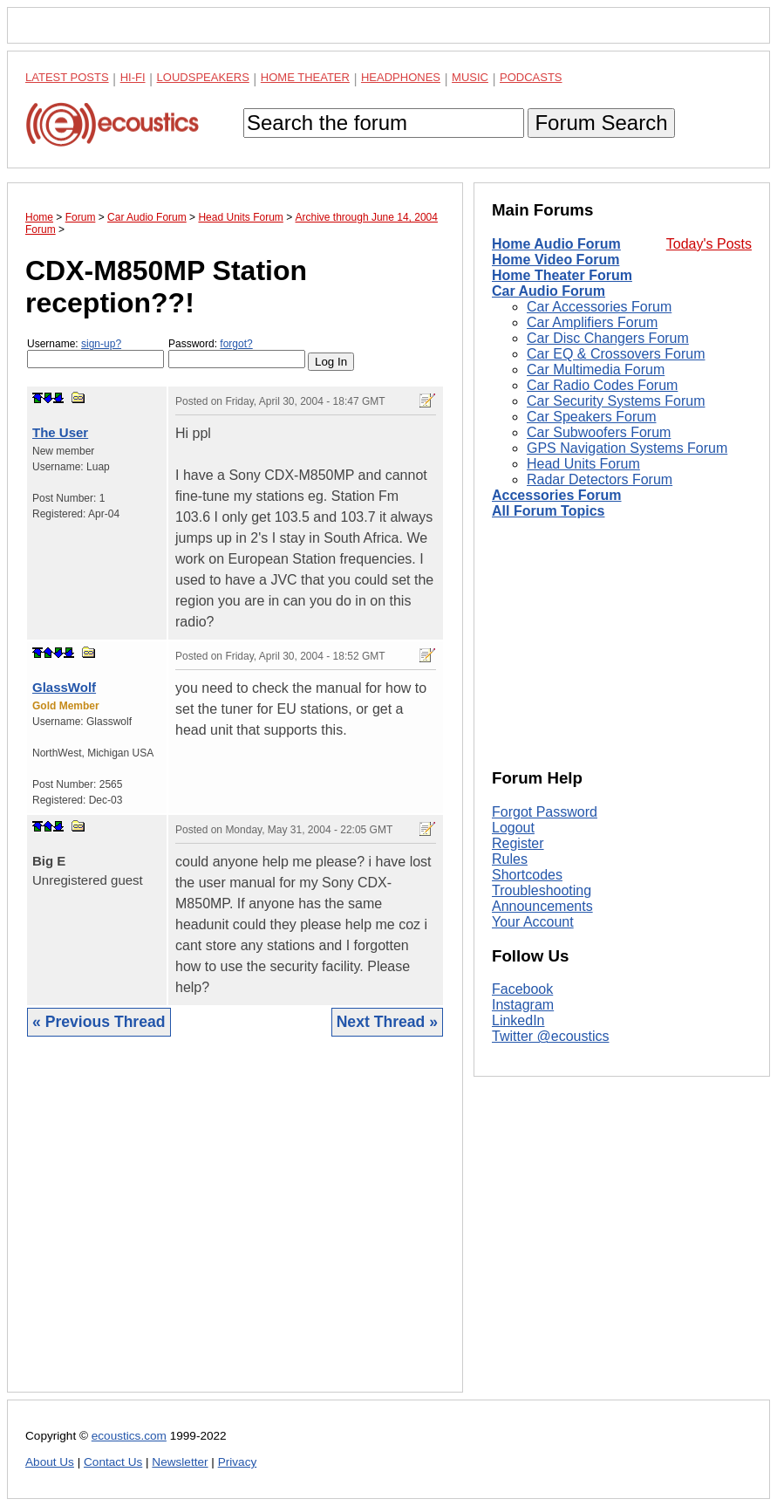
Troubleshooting (541, 890)
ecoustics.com (129, 1435)
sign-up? (101, 344)
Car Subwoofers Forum (599, 432)
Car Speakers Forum (592, 416)
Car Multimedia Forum (596, 369)
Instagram (523, 1004)
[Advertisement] (235, 1227)
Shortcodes (527, 874)
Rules (510, 859)
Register (518, 843)
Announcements (542, 906)
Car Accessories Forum (599, 306)
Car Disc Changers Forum (608, 338)
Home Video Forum (555, 259)
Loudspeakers (203, 77)
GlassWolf (64, 687)
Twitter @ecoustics (551, 1036)
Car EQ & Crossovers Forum (616, 353)
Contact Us (113, 1461)
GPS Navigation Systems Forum (627, 448)
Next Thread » (387, 1021)
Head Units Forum (583, 463)
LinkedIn (518, 1020)
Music (470, 77)
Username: (95, 353)
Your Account (533, 921)
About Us (49, 1461)
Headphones (400, 77)
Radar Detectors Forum (599, 479)
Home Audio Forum (556, 243)
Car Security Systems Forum (616, 401)
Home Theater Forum (562, 275)
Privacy (237, 1461)
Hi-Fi (133, 77)
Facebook (522, 989)
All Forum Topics (548, 510)
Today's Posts (709, 243)
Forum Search (601, 122)
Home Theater (305, 77)
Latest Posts (67, 77)
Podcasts (531, 77)
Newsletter (180, 1461)
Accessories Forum (557, 495)
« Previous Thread (99, 1021)
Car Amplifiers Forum (592, 322)
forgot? (236, 344)
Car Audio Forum (548, 291)
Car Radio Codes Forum (602, 385)
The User (60, 432)
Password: (236, 353)
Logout (513, 827)
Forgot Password (544, 811)
